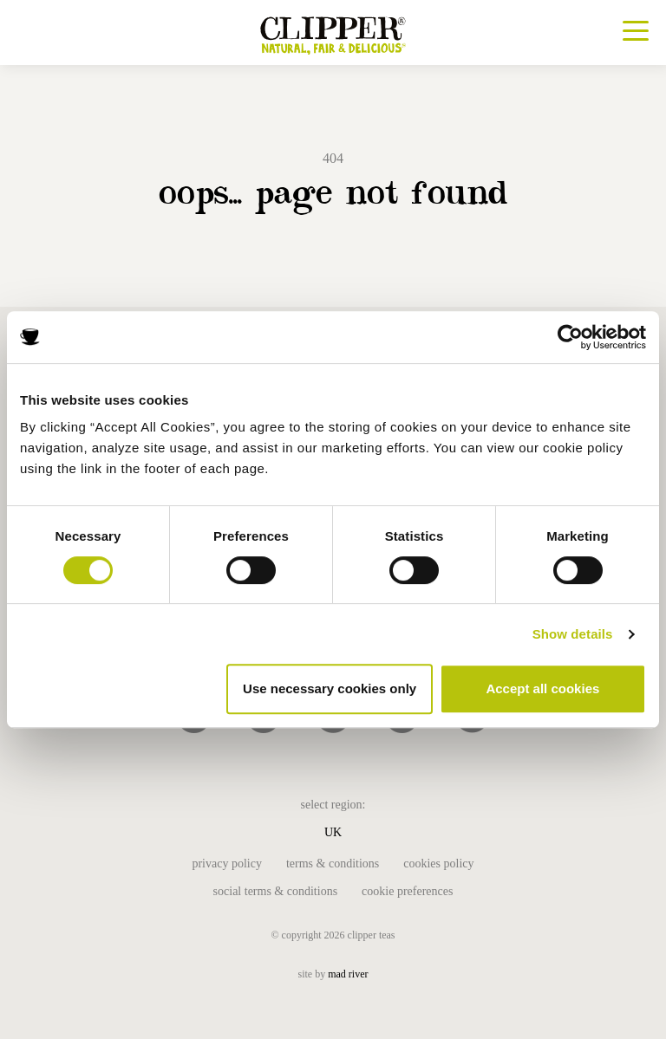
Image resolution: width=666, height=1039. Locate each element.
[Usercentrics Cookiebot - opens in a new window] (570, 337)
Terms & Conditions (332, 863)
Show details (572, 634)
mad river (348, 974)
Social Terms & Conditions (275, 891)
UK (333, 832)
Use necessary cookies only (329, 688)
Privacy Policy (226, 863)
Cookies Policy (438, 863)
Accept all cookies (542, 688)
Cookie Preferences (407, 891)
